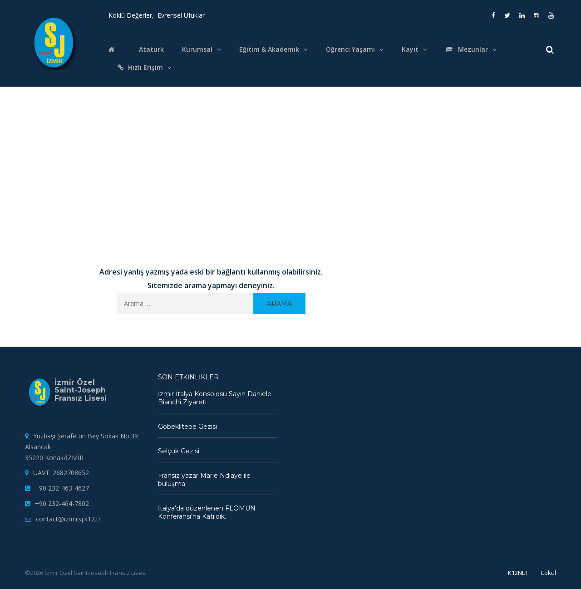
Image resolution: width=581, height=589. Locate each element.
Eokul (548, 573)
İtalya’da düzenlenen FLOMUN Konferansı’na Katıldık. (207, 512)
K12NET (518, 573)
